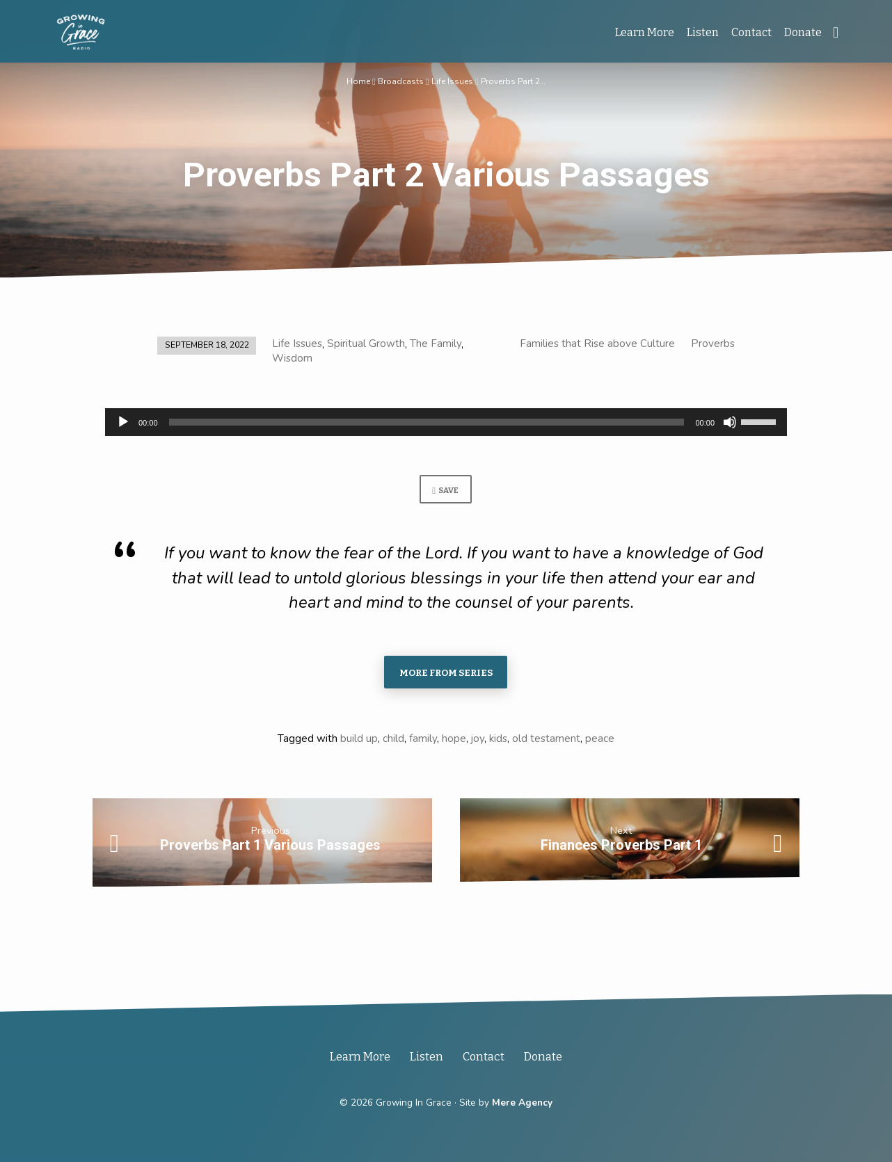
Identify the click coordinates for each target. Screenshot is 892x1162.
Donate (803, 32)
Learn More (644, 32)
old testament (546, 742)
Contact (751, 32)
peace (599, 742)
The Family (435, 343)
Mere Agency (522, 1102)
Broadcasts (400, 81)
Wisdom (292, 358)
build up (359, 742)
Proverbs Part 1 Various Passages (270, 848)
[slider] (427, 422)
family (423, 742)
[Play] (123, 422)
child (393, 742)
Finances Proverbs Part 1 (621, 848)
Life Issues (452, 81)
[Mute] (730, 422)
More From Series (446, 675)
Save (445, 491)
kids (498, 742)
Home (357, 81)
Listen (703, 32)
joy (477, 742)
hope (454, 742)
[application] (446, 422)
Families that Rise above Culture (597, 343)
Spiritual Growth (366, 343)
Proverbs (713, 343)
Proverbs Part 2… (513, 81)
